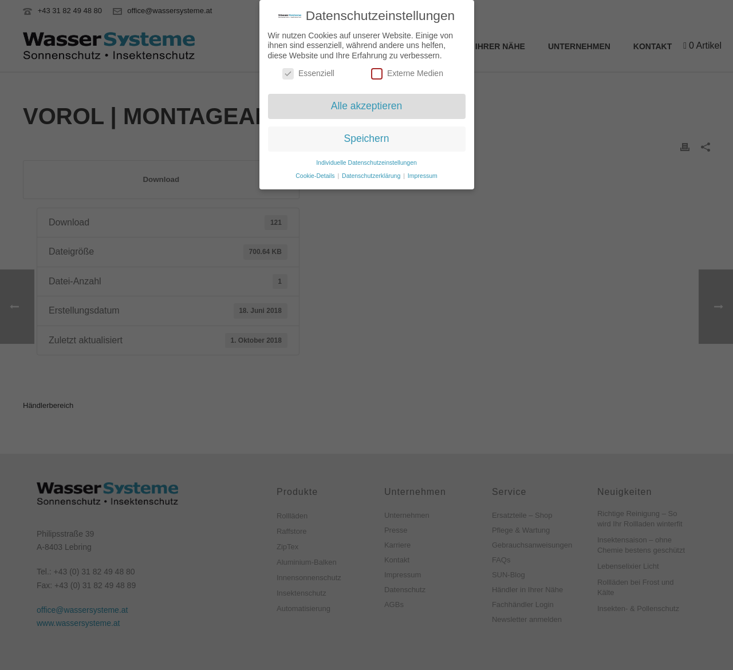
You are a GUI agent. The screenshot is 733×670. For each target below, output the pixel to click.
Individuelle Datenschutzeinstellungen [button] (366, 158)
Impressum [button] (423, 171)
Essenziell (308, 70)
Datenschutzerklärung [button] (372, 171)
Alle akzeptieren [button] (367, 102)
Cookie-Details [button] (315, 171)
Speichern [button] (366, 134)
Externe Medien (407, 70)
